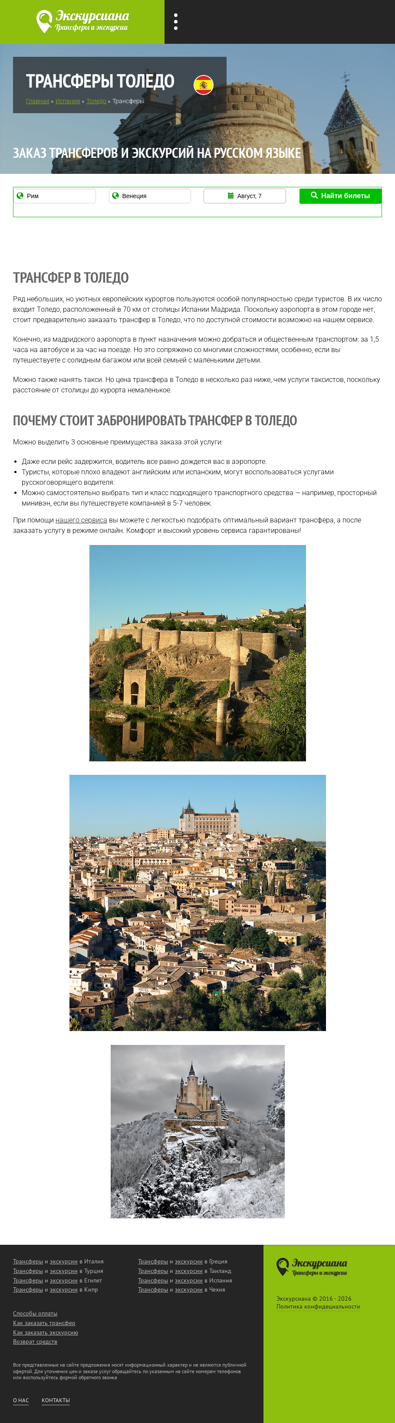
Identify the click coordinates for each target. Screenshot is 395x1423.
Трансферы (28, 1261)
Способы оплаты (35, 1313)
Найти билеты (340, 195)
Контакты (56, 1400)
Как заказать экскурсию (45, 1332)
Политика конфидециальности (318, 1306)
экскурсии (64, 1261)
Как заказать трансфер (44, 1323)
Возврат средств (35, 1341)
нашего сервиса (81, 520)
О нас (21, 1400)
